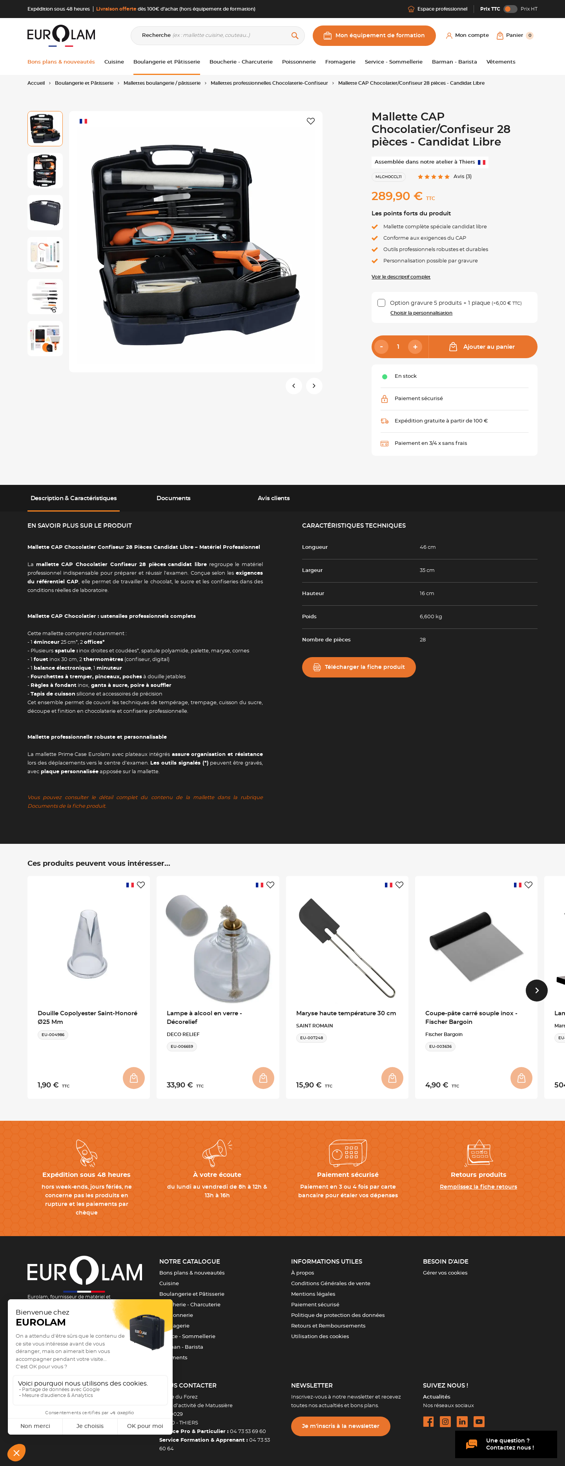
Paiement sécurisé (315, 1300)
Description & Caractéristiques (74, 498)
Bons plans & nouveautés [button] (61, 62)
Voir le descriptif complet (401, 277)
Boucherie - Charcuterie (190, 1300)
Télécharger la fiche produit (359, 667)
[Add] (415, 347)
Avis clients (274, 498)
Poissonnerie (176, 1310)
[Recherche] (218, 35)
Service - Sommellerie (187, 1332)
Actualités (436, 1392)
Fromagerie (174, 1321)
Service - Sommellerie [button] (394, 62)
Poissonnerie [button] (299, 62)
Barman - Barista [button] (454, 62)
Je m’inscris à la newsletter (340, 1421)
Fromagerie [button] (340, 62)
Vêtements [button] (501, 62)
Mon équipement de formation (374, 36)
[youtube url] (479, 1416)
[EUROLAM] (61, 35)
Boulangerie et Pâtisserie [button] (166, 62)
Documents (174, 498)
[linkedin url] (462, 1416)
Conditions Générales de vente (330, 1279)
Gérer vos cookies (445, 1268)
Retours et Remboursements (328, 1321)
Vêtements (173, 1353)
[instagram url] (445, 1416)
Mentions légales (313, 1289)
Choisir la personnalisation (421, 313)
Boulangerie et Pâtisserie (191, 1289)
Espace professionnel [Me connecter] (437, 9)
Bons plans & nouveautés (192, 1268)
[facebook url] (428, 1416)
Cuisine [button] (114, 62)
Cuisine (169, 1279)
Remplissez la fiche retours (478, 1182)
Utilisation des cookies (320, 1332)
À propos (302, 1268)
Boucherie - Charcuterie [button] (241, 62)
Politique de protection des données (338, 1310)
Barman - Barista (181, 1342)
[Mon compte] (467, 36)
